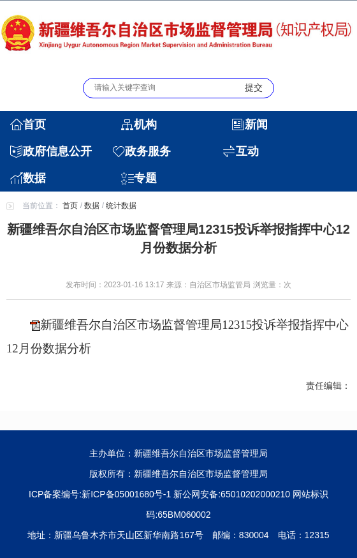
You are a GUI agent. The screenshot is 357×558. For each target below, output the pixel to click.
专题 (145, 178)
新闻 (256, 124)
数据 (34, 178)
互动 (247, 151)
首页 (34, 124)
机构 (145, 124)
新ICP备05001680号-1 (126, 494)
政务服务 (148, 151)
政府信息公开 (57, 151)
